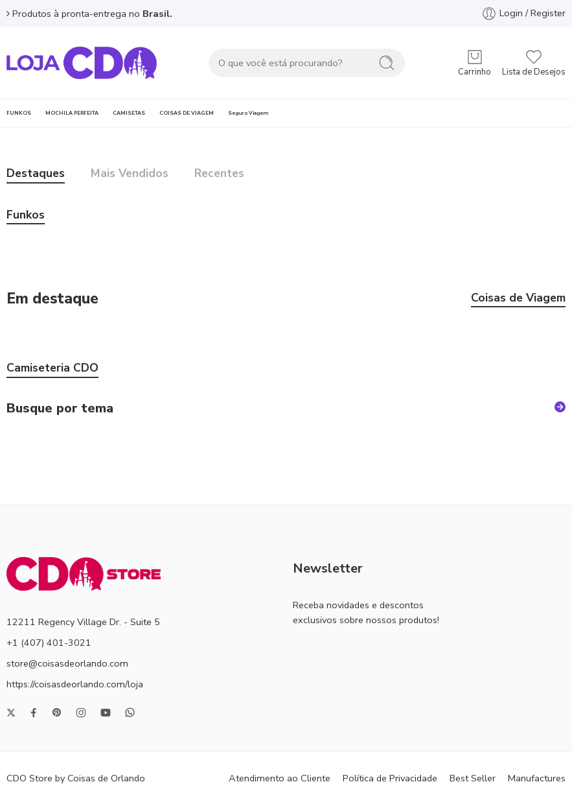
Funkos (25, 215)
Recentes (219, 174)
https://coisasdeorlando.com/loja (74, 684)
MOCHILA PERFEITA (71, 113)
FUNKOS (18, 113)
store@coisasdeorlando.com (67, 663)
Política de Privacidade (390, 778)
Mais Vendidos (129, 174)
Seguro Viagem (248, 113)
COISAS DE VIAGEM (186, 113)
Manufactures (537, 778)
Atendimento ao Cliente (279, 778)
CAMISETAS (129, 113)
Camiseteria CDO (52, 368)
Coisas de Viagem (518, 298)
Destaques (35, 174)
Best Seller (473, 778)
